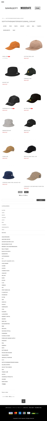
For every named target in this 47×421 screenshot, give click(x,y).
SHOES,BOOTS (6, 30)
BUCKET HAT (5, 82)
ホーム (3, 18)
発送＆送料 (31, 407)
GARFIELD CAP (27, 78)
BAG (33, 26)
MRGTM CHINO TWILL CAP (30, 156)
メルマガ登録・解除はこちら (8, 396)
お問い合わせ (8, 407)
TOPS (10, 26)
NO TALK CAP (28, 108)
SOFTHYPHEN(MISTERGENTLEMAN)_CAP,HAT (15, 18)
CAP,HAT (22, 26)
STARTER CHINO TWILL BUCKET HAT (11, 182)
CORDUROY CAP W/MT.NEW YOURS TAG (34, 186)
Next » (26, 192)
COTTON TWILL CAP (29, 56)
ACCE (28, 26)
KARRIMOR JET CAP (8, 108)
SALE (14, 30)
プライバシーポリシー (17, 407)
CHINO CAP (5, 156)
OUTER (4, 26)
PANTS (15, 26)
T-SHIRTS (39, 26)
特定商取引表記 (38, 407)
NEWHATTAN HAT (6, 130)
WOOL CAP (6, 56)
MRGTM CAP (27, 130)
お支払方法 (25, 407)
